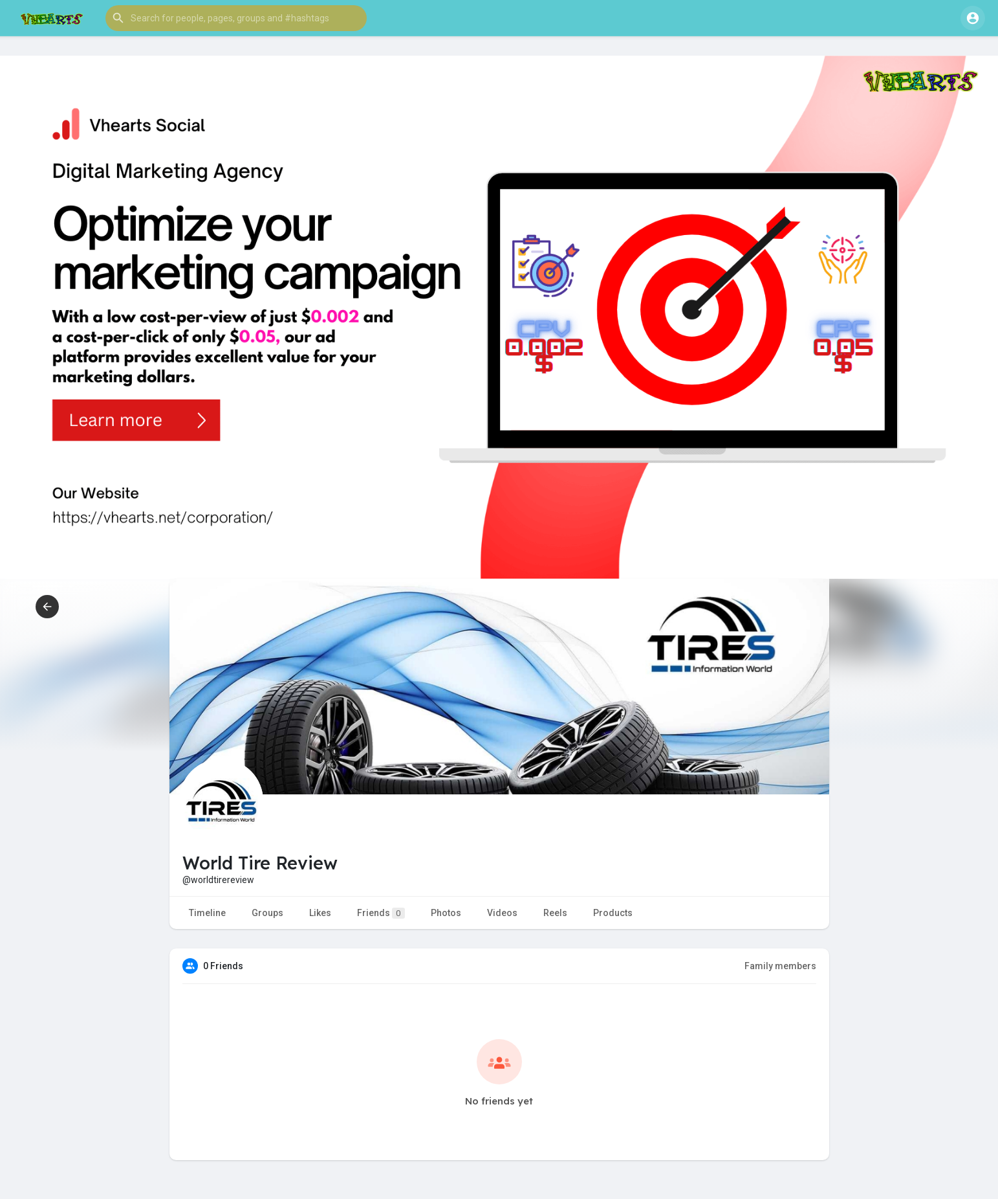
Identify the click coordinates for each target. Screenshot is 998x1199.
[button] (236, 18)
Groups (267, 913)
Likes (320, 913)
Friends (381, 913)
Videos (502, 913)
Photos (446, 913)
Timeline (207, 913)
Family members (780, 966)
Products (613, 913)
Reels (555, 913)
